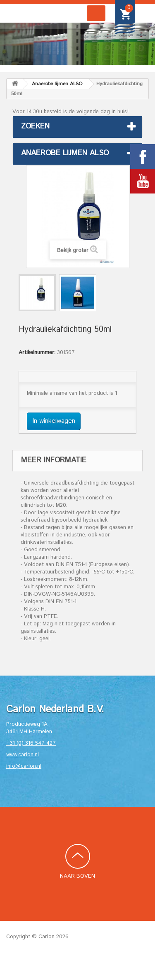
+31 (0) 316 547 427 (31, 743)
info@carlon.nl (23, 766)
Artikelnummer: (37, 353)
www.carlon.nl (22, 755)
